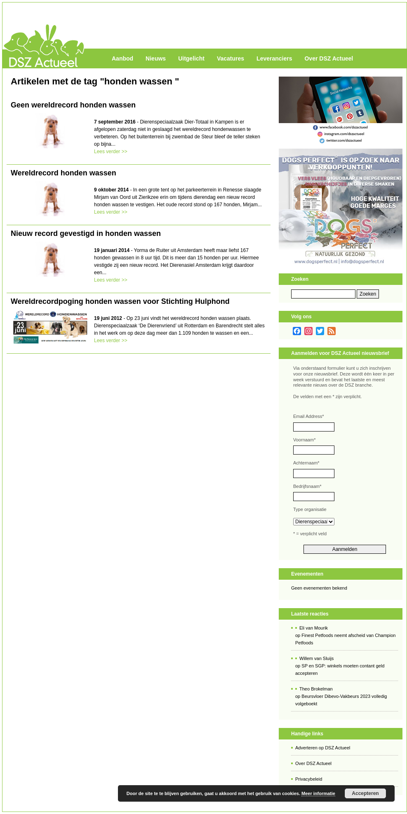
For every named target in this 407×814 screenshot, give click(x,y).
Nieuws (156, 58)
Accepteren (365, 793)
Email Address (308, 416)
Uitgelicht (191, 58)
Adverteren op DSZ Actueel (322, 747)
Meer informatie (318, 793)
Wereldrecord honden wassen (63, 173)
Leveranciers (274, 58)
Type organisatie (310, 509)
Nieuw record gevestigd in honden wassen (86, 233)
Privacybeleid (308, 779)
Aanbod (122, 58)
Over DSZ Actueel (328, 58)
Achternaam (306, 462)
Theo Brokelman (316, 688)
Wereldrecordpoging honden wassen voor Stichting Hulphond (120, 301)
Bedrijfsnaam (307, 486)
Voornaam (304, 439)
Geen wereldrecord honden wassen (73, 105)
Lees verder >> (110, 151)
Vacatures (230, 58)
